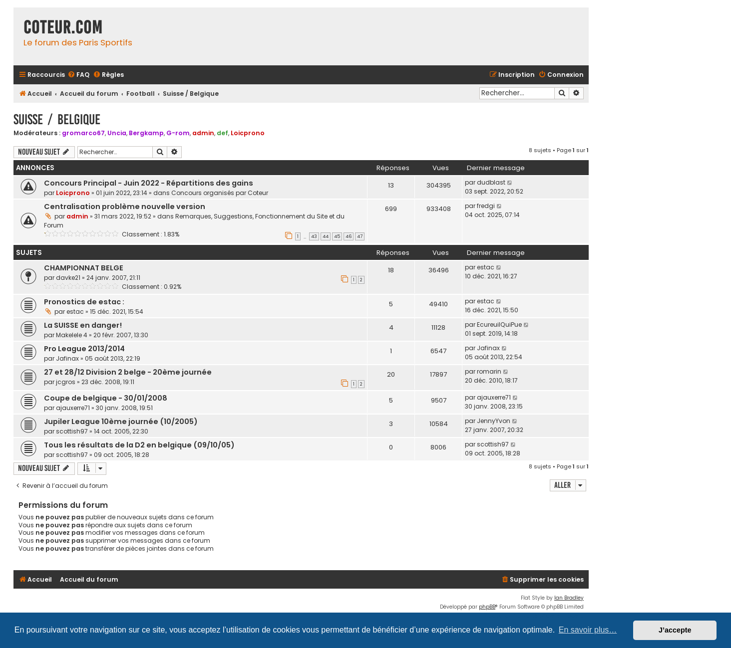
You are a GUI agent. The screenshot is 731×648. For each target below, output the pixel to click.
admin (203, 133)
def (222, 133)
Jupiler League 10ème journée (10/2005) (121, 422)
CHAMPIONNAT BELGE (83, 268)
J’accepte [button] (675, 630)
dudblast (491, 182)
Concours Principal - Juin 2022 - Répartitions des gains (148, 183)
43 (314, 236)
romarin (489, 371)
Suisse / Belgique (56, 119)
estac (485, 267)
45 (337, 236)
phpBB (487, 607)
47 (360, 236)
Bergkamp (146, 133)
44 (326, 236)
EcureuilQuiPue (499, 324)
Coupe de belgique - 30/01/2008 (105, 398)
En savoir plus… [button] (588, 630)
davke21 (68, 277)
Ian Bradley (569, 598)
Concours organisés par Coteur (219, 193)
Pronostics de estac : (84, 302)
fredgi (486, 206)
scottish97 (72, 431)
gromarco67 (83, 133)
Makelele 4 (71, 335)
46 (349, 236)
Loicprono (248, 133)
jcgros (65, 382)
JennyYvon (493, 421)
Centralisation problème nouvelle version (124, 207)
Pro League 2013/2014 (84, 349)
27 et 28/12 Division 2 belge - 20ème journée (128, 372)
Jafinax (67, 358)
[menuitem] (78, 75)
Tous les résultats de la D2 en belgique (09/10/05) (139, 445)
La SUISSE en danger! (83, 325)
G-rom (178, 133)
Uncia (116, 133)
